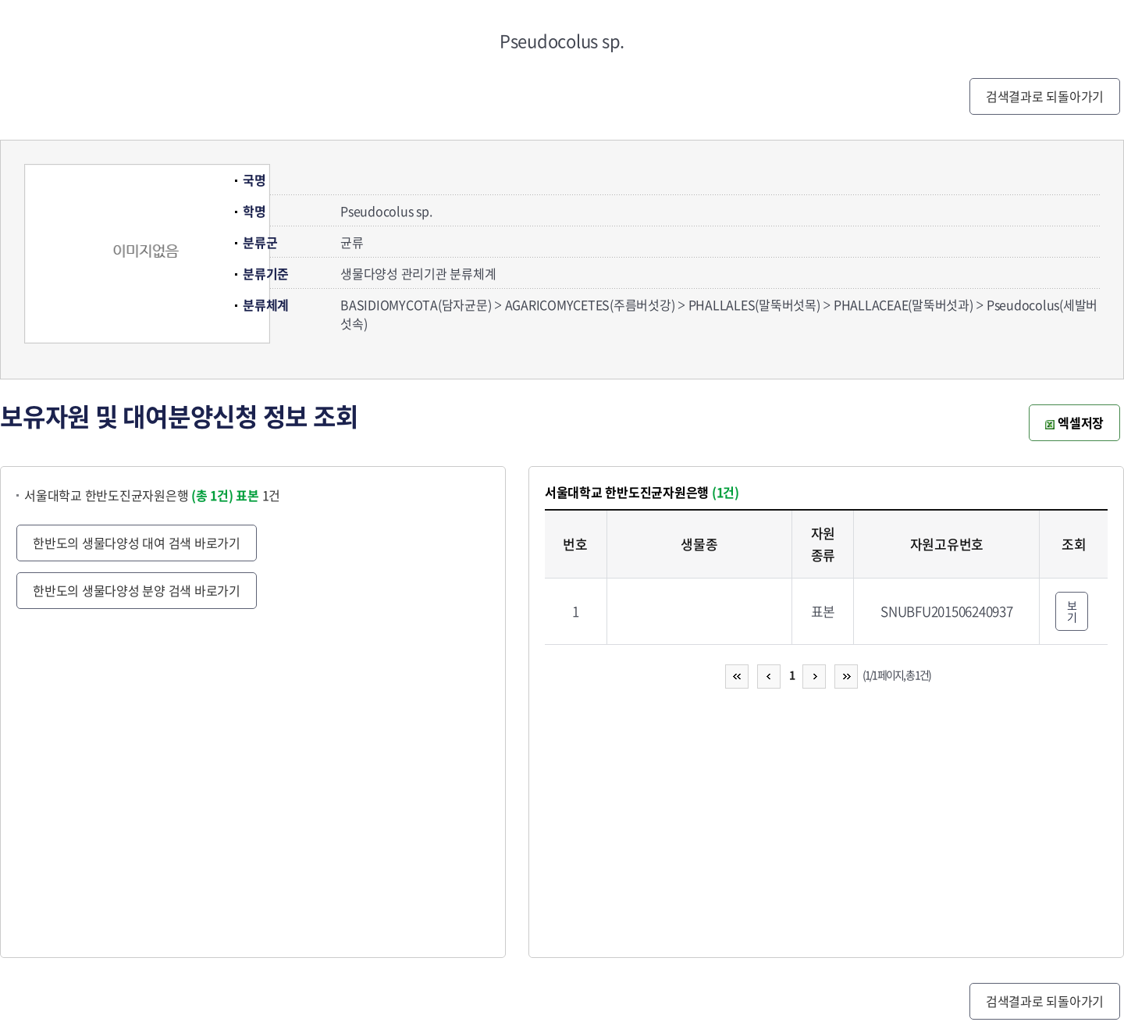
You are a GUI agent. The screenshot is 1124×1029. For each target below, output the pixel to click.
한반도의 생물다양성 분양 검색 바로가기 (136, 590)
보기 (1072, 611)
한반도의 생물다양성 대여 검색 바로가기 (136, 542)
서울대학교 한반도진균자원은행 (128, 495)
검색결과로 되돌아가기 (1045, 96)
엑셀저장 (1074, 422)
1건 (258, 495)
